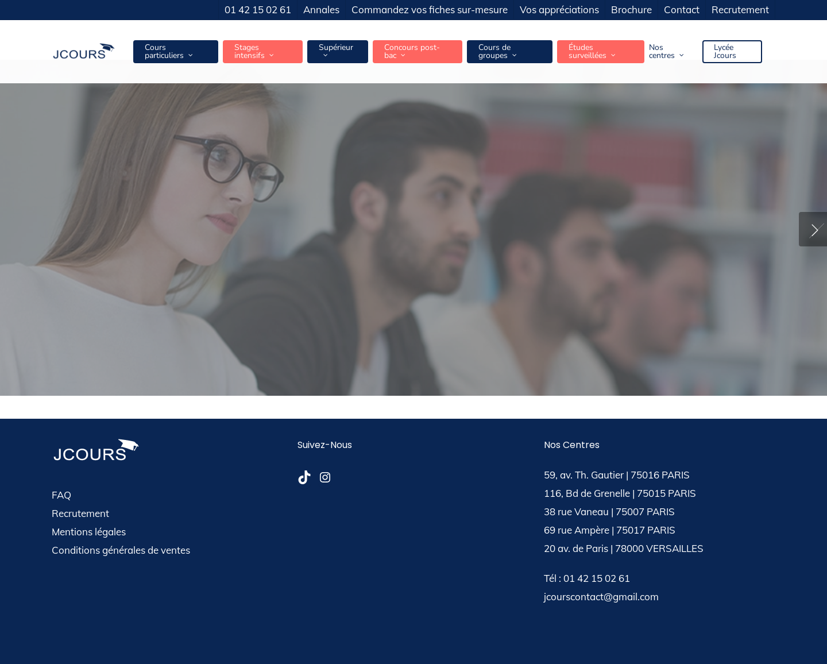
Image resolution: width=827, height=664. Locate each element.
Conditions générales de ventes (121, 550)
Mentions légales (89, 532)
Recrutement (80, 513)
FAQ (61, 495)
